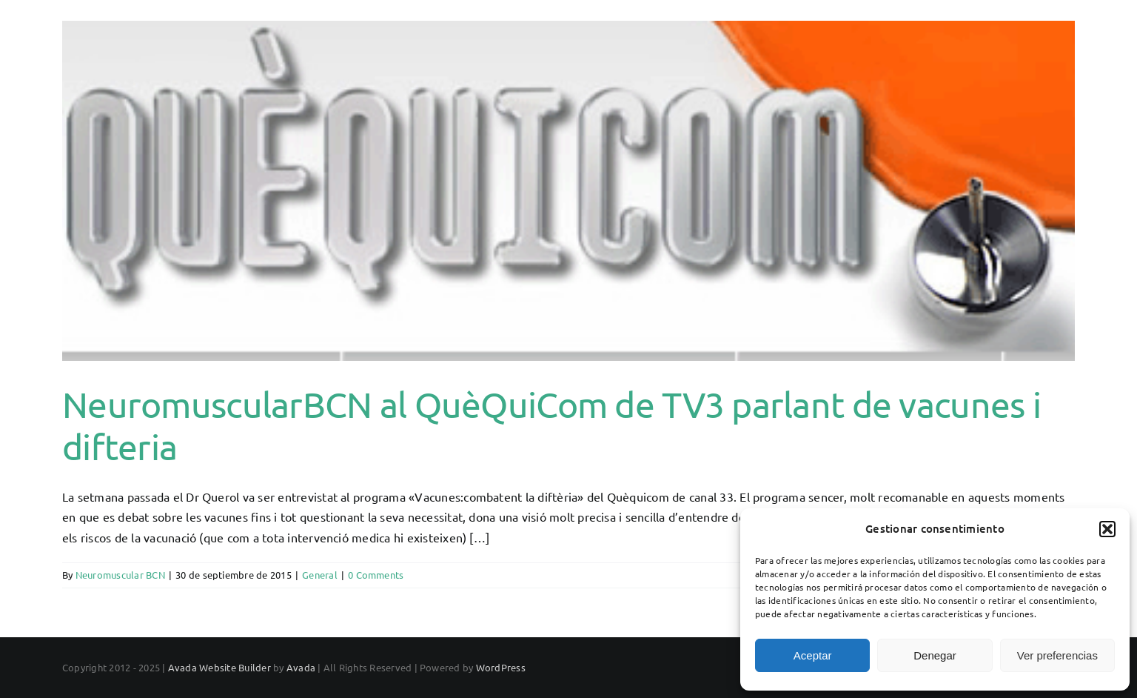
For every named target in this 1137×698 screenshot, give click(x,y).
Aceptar (813, 655)
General (320, 624)
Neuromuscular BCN (120, 624)
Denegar (934, 655)
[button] (1107, 529)
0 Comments (375, 624)
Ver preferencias (1057, 655)
